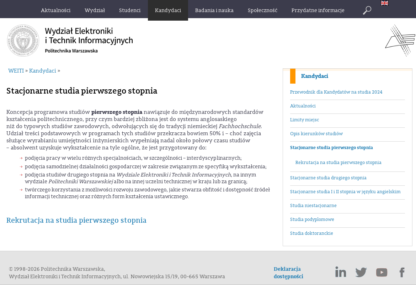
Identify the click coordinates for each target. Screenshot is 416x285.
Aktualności (303, 106)
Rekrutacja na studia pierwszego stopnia (338, 162)
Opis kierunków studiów (316, 134)
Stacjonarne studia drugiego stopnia (328, 178)
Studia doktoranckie (311, 233)
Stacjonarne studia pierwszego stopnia (331, 147)
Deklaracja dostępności (288, 272)
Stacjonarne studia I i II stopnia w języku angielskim (345, 192)
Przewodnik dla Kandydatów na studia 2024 (336, 92)
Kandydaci (314, 76)
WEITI (16, 70)
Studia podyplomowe (312, 219)
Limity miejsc (304, 120)
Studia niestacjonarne (313, 206)
